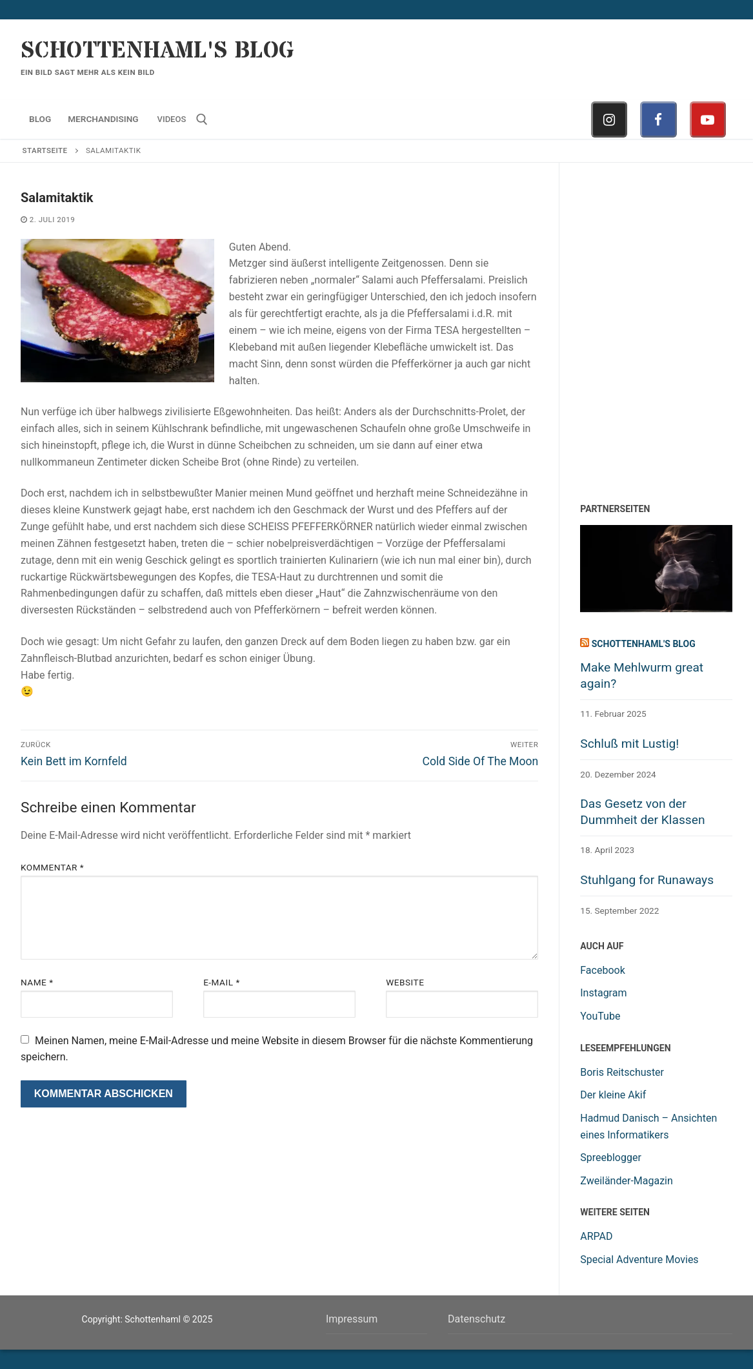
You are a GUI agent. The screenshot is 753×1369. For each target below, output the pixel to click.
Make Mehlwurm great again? (641, 675)
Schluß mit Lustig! (629, 743)
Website (405, 982)
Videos (171, 119)
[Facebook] (658, 119)
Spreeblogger (610, 1157)
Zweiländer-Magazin (626, 1181)
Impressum (352, 1319)
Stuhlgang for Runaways (647, 879)
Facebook (602, 970)
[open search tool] (202, 119)
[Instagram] (609, 119)
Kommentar (52, 867)
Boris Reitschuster (622, 1072)
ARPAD (596, 1236)
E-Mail (221, 982)
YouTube (600, 1016)
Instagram (603, 993)
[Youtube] (708, 119)
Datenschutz (476, 1319)
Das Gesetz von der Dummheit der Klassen (642, 811)
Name (37, 982)
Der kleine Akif (613, 1095)
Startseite (45, 150)
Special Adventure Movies (639, 1259)
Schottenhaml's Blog (158, 51)
